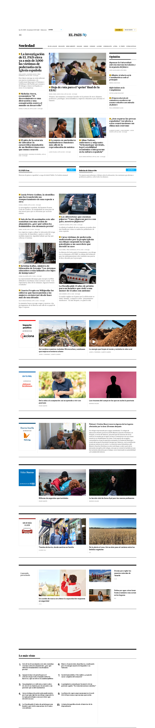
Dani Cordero (63, 294)
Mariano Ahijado (94, 403)
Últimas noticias (131, 46)
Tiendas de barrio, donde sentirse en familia (56, 547)
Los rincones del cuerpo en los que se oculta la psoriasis (111, 400)
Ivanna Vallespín (23, 276)
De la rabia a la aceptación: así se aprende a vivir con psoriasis (60, 401)
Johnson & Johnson (27, 385)
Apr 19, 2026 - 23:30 (32, 75)
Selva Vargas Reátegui (85, 156)
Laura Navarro (124, 130)
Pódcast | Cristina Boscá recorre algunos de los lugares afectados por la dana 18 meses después (111, 425)
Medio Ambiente (70, 46)
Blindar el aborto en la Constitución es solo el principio (120, 77)
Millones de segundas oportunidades (53, 498)
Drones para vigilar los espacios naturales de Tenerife (122, 573)
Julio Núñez (62, 249)
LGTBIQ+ (115, 46)
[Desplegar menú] (20, 35)
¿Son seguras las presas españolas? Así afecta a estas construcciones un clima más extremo (122, 122)
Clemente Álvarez (114, 130)
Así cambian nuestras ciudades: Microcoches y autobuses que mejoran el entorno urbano (62, 350)
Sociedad (27, 46)
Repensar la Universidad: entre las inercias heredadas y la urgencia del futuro (122, 65)
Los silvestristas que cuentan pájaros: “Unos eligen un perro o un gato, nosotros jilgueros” (77, 219)
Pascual (27, 529)
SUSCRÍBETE (131, 169)
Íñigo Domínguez (71, 249)
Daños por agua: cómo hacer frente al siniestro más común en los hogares (125, 592)
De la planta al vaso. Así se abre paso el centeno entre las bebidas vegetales (112, 548)
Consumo (92, 46)
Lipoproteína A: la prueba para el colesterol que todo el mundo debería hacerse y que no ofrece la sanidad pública (37, 676)
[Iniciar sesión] (130, 30)
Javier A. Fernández (44, 354)
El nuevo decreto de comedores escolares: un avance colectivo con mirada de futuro (121, 101)
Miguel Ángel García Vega (56, 94)
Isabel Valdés (22, 229)
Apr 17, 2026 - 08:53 (74, 294)
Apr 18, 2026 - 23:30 (98, 156)
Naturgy (27, 437)
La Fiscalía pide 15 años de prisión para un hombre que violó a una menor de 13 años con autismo (76, 288)
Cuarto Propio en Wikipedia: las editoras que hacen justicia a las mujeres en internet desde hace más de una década (36, 294)
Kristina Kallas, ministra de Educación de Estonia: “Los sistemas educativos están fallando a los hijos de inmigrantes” (37, 269)
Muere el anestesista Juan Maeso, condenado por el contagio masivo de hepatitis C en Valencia (77, 665)
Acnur (27, 482)
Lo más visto (27, 655)
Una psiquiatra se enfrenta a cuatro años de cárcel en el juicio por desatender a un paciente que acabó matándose (37, 686)
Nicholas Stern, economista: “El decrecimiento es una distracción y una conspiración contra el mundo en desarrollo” (30, 100)
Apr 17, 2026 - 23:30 (33, 229)
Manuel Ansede (23, 205)
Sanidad (86, 46)
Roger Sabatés (43, 406)
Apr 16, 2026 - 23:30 (83, 249)
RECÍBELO (71, 169)
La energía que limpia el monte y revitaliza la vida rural (110, 349)
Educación (61, 46)
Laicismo (99, 46)
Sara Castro (22, 74)
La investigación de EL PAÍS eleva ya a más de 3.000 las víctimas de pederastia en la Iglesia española (32, 62)
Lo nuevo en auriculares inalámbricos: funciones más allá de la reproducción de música (62, 143)
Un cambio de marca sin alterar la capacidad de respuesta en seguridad (62, 600)
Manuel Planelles (24, 108)
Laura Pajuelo (53, 152)
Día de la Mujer (52, 46)
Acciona (27, 334)
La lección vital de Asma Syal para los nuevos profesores (111, 498)
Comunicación (107, 46)
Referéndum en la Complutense (117, 89)
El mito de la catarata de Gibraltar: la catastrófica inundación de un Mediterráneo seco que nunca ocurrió (32, 145)
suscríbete (119, 30)
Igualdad (79, 46)
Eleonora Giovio (32, 74)
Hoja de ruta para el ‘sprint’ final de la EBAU (74, 89)
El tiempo (122, 46)
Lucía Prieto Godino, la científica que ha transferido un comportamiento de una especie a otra (36, 198)
